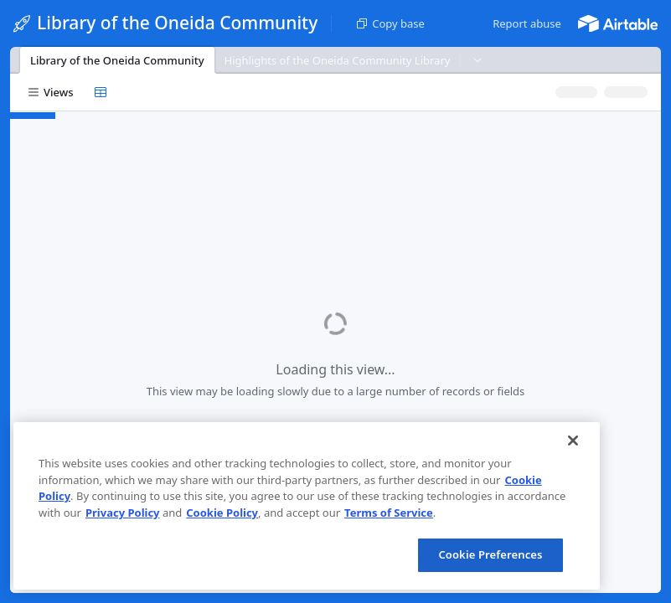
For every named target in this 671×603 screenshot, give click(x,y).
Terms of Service (388, 512)
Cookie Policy (222, 512)
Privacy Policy (122, 512)
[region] (306, 506)
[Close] (573, 440)
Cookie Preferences (490, 554)
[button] (527, 23)
